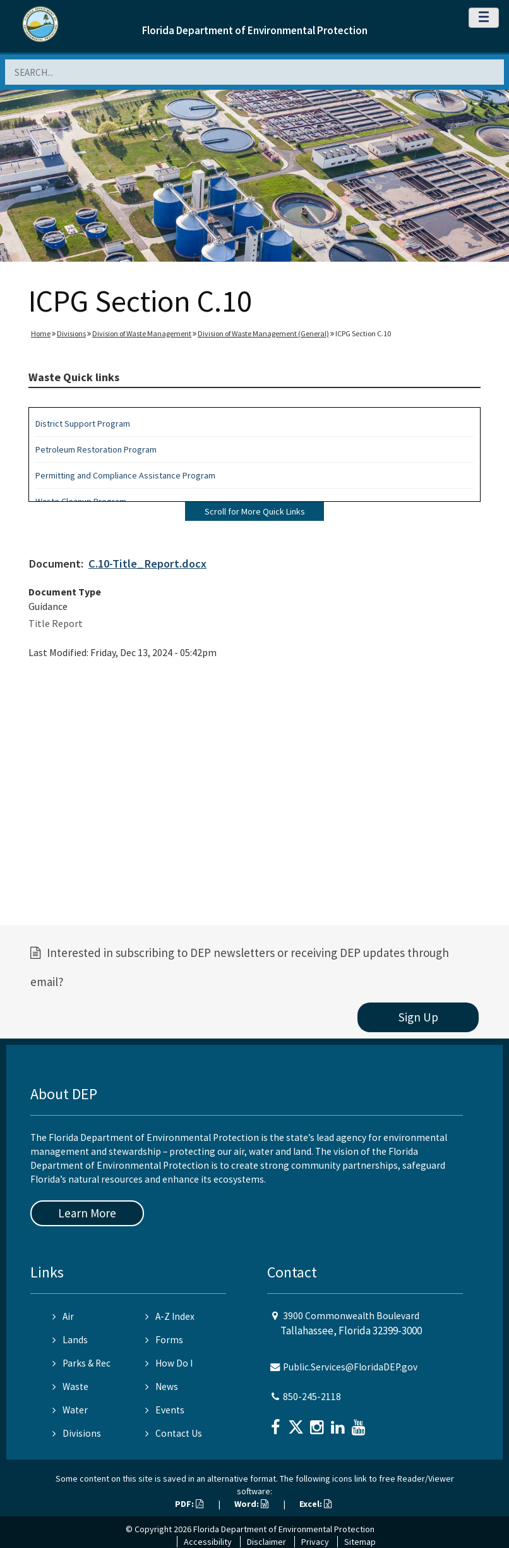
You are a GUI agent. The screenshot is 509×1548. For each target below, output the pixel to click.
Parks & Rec (81, 1363)
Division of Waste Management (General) (263, 333)
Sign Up (418, 1017)
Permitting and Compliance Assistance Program (125, 475)
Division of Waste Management (141, 333)
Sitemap (360, 1541)
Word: (251, 1503)
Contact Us (173, 1433)
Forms (164, 1340)
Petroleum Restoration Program (96, 449)
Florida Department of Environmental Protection (255, 30)
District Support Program (82, 423)
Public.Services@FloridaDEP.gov (350, 1367)
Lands (70, 1340)
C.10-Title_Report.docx (147, 563)
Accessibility (208, 1541)
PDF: (189, 1503)
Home (41, 333)
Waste (70, 1386)
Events (164, 1410)
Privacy (315, 1541)
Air (63, 1316)
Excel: (315, 1503)
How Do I (169, 1363)
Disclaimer (266, 1541)
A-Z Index (170, 1316)
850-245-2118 (312, 1397)
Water (70, 1410)
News (161, 1386)
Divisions (71, 333)
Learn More (87, 1213)
